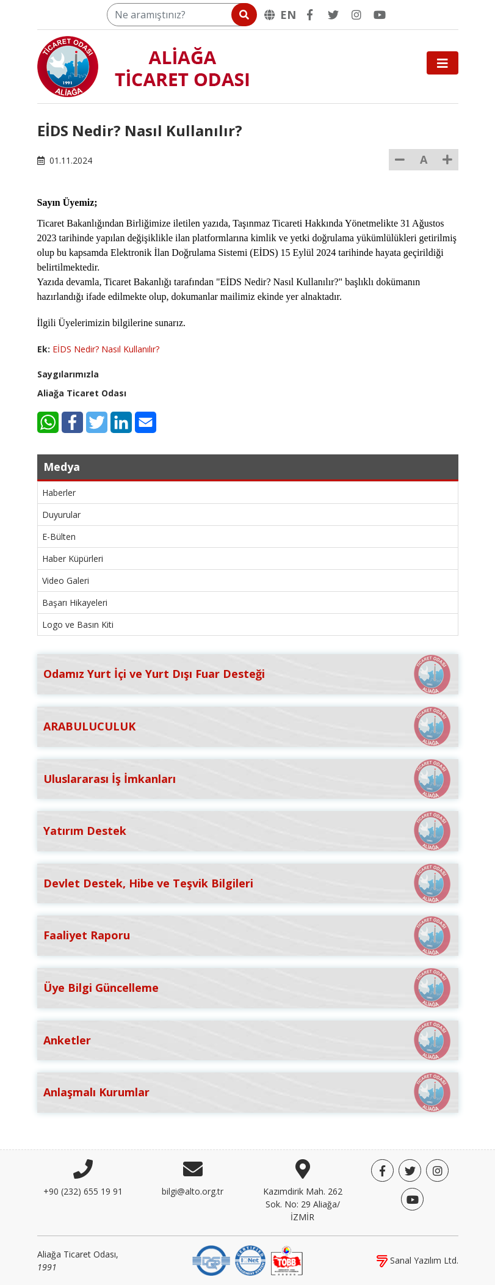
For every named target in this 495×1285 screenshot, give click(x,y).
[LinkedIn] (121, 422)
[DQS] (211, 1259)
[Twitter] (333, 14)
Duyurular (61, 514)
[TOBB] (286, 1259)
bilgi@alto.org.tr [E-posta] (192, 1191)
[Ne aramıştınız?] (181, 14)
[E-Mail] (145, 422)
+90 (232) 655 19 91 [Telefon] (83, 1191)
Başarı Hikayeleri (74, 602)
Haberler (59, 492)
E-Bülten (59, 536)
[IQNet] (250, 1259)
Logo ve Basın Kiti (78, 624)
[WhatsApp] (48, 422)
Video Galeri (65, 580)
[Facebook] (310, 14)
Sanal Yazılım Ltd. (417, 1260)
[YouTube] (379, 14)
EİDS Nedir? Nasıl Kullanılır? (105, 349)
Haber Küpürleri (72, 558)
